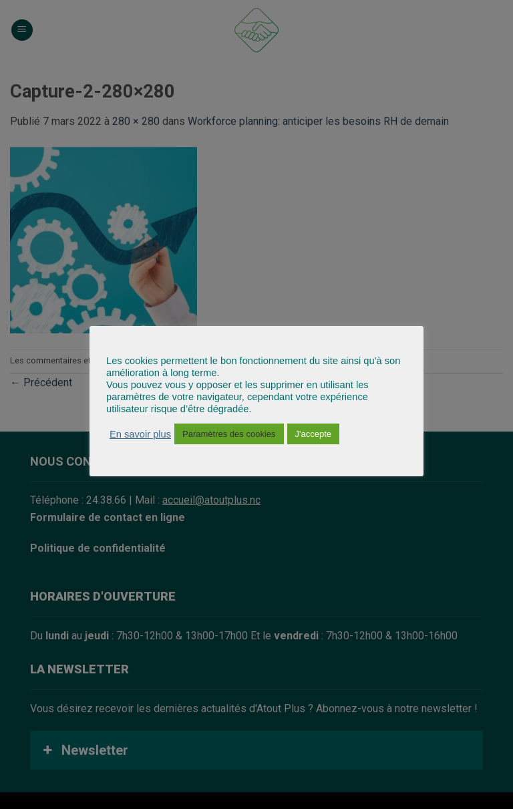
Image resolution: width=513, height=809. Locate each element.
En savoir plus (140, 434)
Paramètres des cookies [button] (228, 434)
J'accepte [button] (313, 434)
